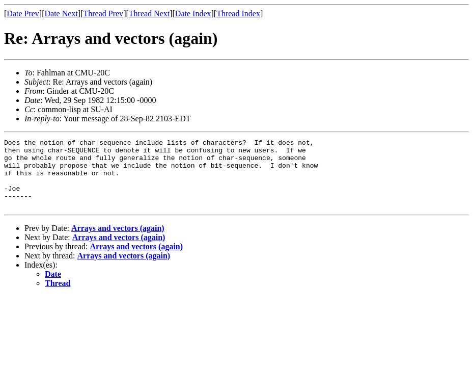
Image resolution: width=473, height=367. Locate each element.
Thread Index (238, 13)
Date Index (193, 13)
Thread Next (149, 13)
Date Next (61, 13)
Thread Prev (103, 13)
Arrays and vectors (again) (117, 242)
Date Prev (23, 13)
